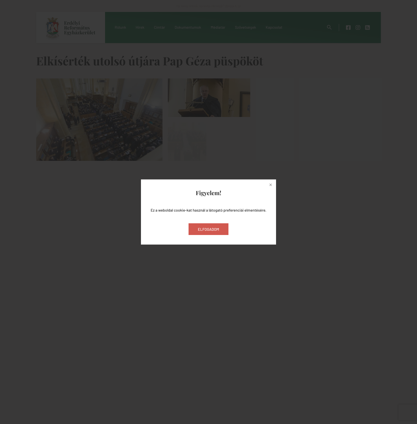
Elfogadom (208, 229)
